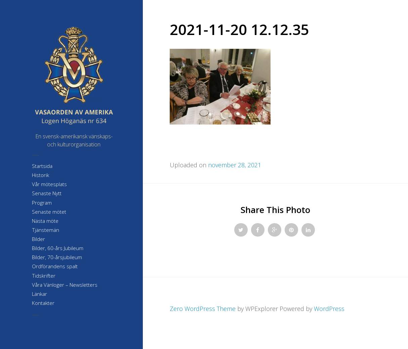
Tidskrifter (43, 275)
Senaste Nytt (47, 193)
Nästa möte (45, 220)
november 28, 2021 (234, 165)
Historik (40, 175)
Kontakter (43, 303)
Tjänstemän (45, 230)
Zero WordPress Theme (203, 309)
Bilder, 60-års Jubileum (57, 248)
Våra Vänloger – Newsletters (64, 284)
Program (42, 202)
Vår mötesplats (49, 184)
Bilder (38, 239)
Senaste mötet (49, 211)
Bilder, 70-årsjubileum (57, 257)
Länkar (39, 294)
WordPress (329, 309)
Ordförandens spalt (55, 266)
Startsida (42, 166)
